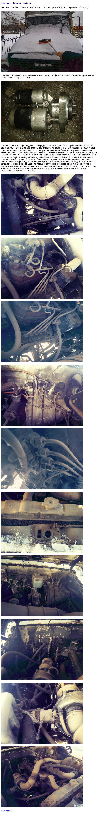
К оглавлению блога (22, 3)
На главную (6, 3)
